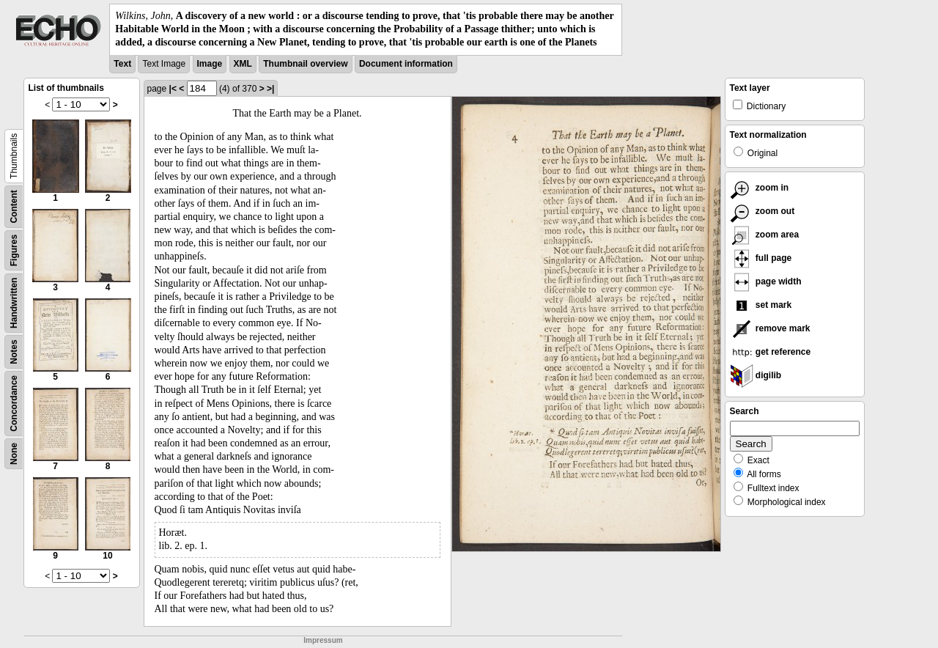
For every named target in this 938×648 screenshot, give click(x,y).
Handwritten (14, 302)
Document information (406, 64)
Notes (14, 351)
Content (14, 206)
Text (122, 64)
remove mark (770, 328)
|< (173, 89)
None (14, 454)
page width (766, 281)
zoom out (762, 211)
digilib (756, 375)
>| (270, 89)
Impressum (322, 640)
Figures (14, 249)
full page (761, 258)
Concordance (14, 403)
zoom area (764, 234)
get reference (770, 352)
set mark (761, 305)
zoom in (759, 188)
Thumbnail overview (305, 64)
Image (210, 64)
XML (243, 64)
